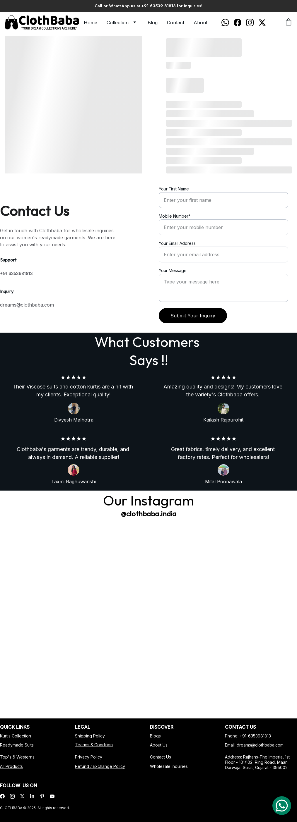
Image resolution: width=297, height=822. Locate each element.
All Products (12, 766)
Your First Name (174, 188)
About (200, 22)
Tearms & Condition (94, 744)
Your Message (173, 270)
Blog (153, 22)
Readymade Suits (18, 745)
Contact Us (162, 756)
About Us (160, 745)
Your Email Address (177, 243)
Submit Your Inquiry (192, 316)
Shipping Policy (91, 736)
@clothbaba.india (148, 514)
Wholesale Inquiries (169, 766)
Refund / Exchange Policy (100, 766)
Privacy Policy (90, 756)
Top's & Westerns (18, 757)
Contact (175, 22)
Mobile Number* (174, 216)
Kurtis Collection (16, 736)
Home (90, 22)
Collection (118, 22)
